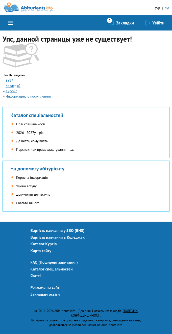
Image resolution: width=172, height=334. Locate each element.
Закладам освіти (45, 294)
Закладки (125, 23)
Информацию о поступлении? (29, 96)
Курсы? (11, 91)
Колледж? (13, 85)
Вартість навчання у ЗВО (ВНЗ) (58, 230)
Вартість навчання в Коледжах (58, 237)
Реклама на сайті (46, 287)
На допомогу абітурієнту (37, 168)
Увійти (158, 23)
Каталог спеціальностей (36, 115)
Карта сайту (41, 250)
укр (157, 8)
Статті (36, 275)
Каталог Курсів (44, 243)
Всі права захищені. (45, 320)
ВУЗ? (9, 80)
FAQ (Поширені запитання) (54, 262)
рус (167, 8)
